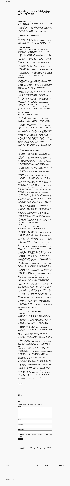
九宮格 (38, 316)
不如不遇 (8, 1)
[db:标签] (20, 383)
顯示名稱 (20, 419)
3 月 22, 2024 (20, 16)
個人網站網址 (21, 429)
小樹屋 (49, 80)
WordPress (11, 479)
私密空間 (41, 157)
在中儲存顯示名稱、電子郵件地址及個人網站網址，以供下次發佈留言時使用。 (35, 435)
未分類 (32, 16)
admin (27, 16)
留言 (19, 406)
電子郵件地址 (21, 424)
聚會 (23, 222)
